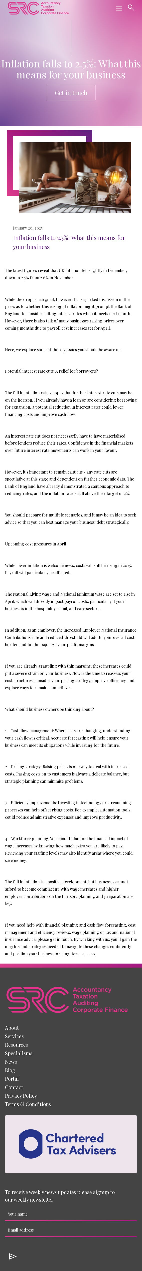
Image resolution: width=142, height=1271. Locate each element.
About (12, 1027)
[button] (118, 8)
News (11, 1061)
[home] (38, 8)
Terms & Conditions (28, 1104)
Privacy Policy (21, 1095)
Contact (14, 1087)
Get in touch (71, 93)
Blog (10, 1070)
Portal (12, 1078)
